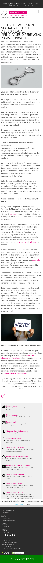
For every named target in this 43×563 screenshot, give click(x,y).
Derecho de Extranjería (15, 474)
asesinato (36, 260)
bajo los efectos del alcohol (25, 242)
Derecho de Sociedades (15, 447)
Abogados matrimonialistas (17, 456)
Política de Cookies (9, 520)
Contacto (7, 526)
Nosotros (6, 512)
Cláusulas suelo (12, 415)
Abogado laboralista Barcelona (18, 465)
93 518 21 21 (33, 3)
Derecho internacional (14, 483)
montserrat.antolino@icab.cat (14, 3)
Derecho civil (11, 422)
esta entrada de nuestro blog (15, 373)
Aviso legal (6, 518)
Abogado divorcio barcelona (17, 431)
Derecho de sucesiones (15, 492)
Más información (19, 504)
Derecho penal (11, 406)
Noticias (6, 532)
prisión (13, 214)
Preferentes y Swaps (14, 438)
